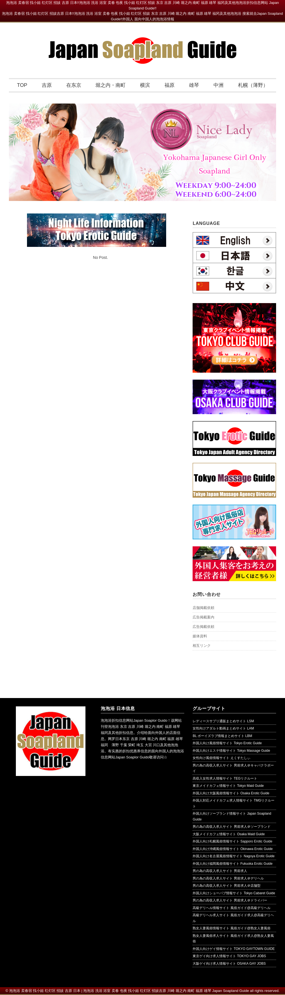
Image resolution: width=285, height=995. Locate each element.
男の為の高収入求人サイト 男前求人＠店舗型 (226, 886)
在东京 (73, 85)
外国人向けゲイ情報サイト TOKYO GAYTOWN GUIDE (234, 949)
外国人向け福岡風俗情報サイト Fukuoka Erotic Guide (232, 864)
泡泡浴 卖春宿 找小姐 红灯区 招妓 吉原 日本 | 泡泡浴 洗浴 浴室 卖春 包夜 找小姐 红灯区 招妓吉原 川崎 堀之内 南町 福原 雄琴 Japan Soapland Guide (129, 991)
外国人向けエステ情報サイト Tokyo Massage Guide (231, 751)
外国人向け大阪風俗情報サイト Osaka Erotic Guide (231, 793)
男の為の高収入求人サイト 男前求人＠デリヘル (228, 878)
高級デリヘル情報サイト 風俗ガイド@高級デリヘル (232, 908)
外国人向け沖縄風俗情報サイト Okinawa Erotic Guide (232, 849)
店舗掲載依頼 (203, 608)
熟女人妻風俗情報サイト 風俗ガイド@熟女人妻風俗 (232, 928)
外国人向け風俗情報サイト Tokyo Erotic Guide (227, 743)
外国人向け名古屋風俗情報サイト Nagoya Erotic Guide (233, 856)
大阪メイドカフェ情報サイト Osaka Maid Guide (229, 834)
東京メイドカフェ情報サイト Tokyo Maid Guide (228, 786)
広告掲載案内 (203, 617)
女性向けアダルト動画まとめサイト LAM (223, 728)
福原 (169, 85)
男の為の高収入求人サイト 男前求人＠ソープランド (231, 827)
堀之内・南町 (110, 85)
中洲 (218, 85)
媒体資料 (200, 636)
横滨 (145, 85)
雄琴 (194, 85)
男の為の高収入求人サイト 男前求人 (220, 871)
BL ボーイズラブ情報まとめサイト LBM (222, 736)
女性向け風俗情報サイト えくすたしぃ (221, 758)
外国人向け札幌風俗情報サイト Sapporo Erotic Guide (232, 841)
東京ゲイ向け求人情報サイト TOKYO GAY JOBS (229, 956)
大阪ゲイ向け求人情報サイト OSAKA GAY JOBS (229, 963)
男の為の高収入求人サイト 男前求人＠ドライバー (230, 900)
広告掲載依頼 (203, 627)
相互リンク (202, 645)
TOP (22, 85)
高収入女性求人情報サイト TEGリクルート (225, 778)
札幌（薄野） (253, 85)
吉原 (47, 85)
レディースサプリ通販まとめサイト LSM (223, 721)
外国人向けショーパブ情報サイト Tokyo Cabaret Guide (234, 893)
